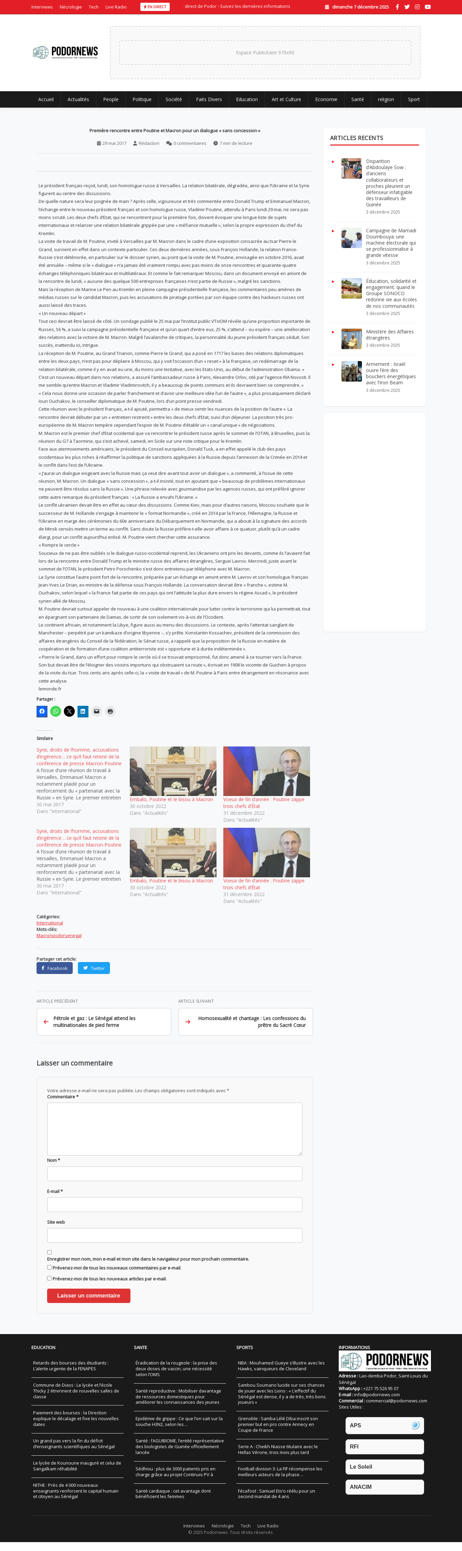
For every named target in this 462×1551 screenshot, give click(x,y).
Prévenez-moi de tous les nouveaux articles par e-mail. (110, 1288)
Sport (414, 99)
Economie (326, 99)
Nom (53, 1169)
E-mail (55, 1200)
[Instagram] (417, 7)
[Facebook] (397, 7)
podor (58, 936)
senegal (73, 936)
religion (386, 99)
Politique (142, 99)
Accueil (46, 99)
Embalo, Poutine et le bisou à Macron (171, 800)
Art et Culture (286, 99)
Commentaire (63, 1098)
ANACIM (361, 1496)
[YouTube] (428, 7)
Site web (56, 1231)
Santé (357, 99)
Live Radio (116, 7)
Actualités (78, 99)
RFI (354, 1455)
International (50, 923)
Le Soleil (361, 1476)
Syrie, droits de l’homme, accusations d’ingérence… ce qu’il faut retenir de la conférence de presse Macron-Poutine (79, 757)
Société (174, 99)
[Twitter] (407, 7)
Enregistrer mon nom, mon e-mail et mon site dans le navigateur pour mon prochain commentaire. (148, 1268)
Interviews (42, 7)
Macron (44, 936)
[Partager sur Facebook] (55, 968)
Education (247, 99)
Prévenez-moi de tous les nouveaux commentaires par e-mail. (117, 1277)
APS (355, 1434)
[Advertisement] (374, 523)
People (110, 99)
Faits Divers (209, 99)
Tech (94, 7)
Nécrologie (71, 7)
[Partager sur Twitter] (94, 968)
